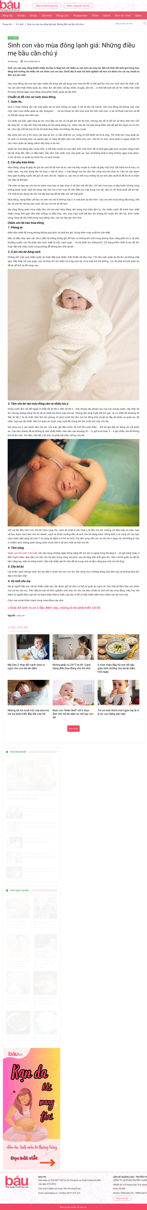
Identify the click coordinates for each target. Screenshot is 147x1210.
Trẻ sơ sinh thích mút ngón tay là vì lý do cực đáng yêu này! (118, 712)
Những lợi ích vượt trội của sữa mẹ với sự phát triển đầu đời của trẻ (28, 712)
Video (138, 15)
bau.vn (21, 615)
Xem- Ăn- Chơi (122, 15)
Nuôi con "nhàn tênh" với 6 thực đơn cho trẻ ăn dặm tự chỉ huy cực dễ (73, 714)
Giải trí (106, 15)
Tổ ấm (95, 15)
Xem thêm (73, 728)
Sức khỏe (47, 15)
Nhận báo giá (122, 1198)
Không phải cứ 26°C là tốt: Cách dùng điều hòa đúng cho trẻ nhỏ (72, 666)
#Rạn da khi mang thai (47, 5)
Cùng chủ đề (18, 627)
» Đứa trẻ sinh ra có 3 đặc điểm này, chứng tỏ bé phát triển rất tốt (54, 607)
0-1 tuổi (13, 38)
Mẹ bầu (21, 15)
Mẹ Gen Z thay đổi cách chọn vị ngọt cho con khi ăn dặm (26, 666)
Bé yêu (33, 15)
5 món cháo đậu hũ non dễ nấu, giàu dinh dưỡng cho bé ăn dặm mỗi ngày (116, 668)
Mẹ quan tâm (80, 15)
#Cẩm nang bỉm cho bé (78, 5)
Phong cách (62, 15)
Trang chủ (7, 15)
